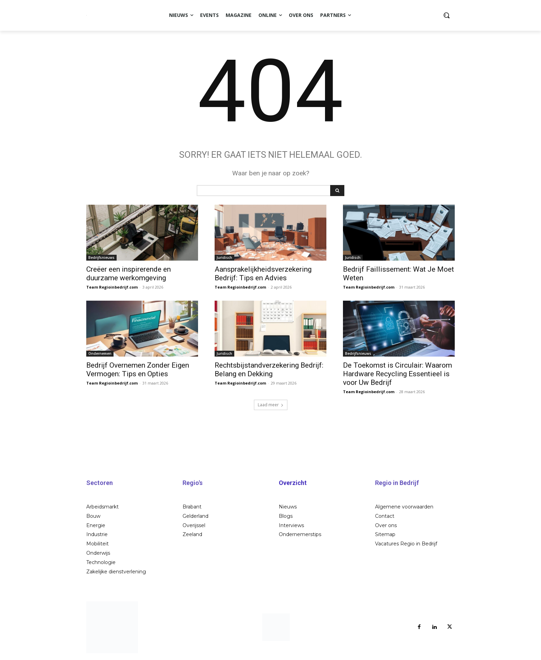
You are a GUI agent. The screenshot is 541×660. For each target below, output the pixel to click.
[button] (446, 15)
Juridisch (224, 257)
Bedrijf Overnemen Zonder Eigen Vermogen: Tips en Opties (137, 369)
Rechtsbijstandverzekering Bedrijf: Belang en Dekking (269, 369)
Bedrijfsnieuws (101, 257)
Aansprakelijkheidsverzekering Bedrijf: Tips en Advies (263, 273)
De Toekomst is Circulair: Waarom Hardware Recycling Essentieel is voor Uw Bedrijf (397, 374)
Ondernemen (99, 353)
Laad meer (271, 405)
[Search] (337, 190)
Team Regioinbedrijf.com (112, 287)
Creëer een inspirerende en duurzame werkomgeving (128, 273)
